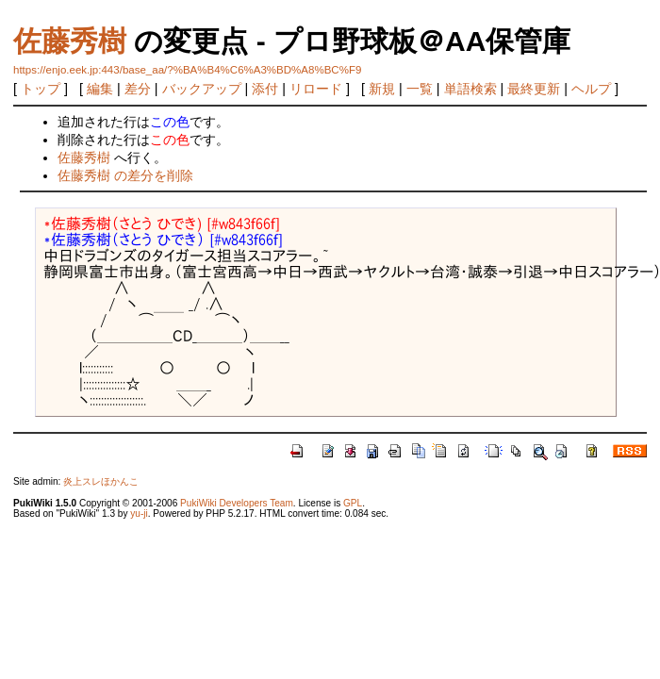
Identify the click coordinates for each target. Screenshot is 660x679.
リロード (315, 88)
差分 (137, 88)
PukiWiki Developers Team (236, 503)
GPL (352, 503)
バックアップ (201, 88)
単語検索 (470, 88)
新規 (382, 88)
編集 (100, 88)
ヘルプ (591, 88)
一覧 (419, 88)
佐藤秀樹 (69, 41)
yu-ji (138, 513)
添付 (265, 88)
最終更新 (533, 88)
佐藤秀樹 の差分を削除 (125, 175)
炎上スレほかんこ (101, 481)
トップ (40, 88)
